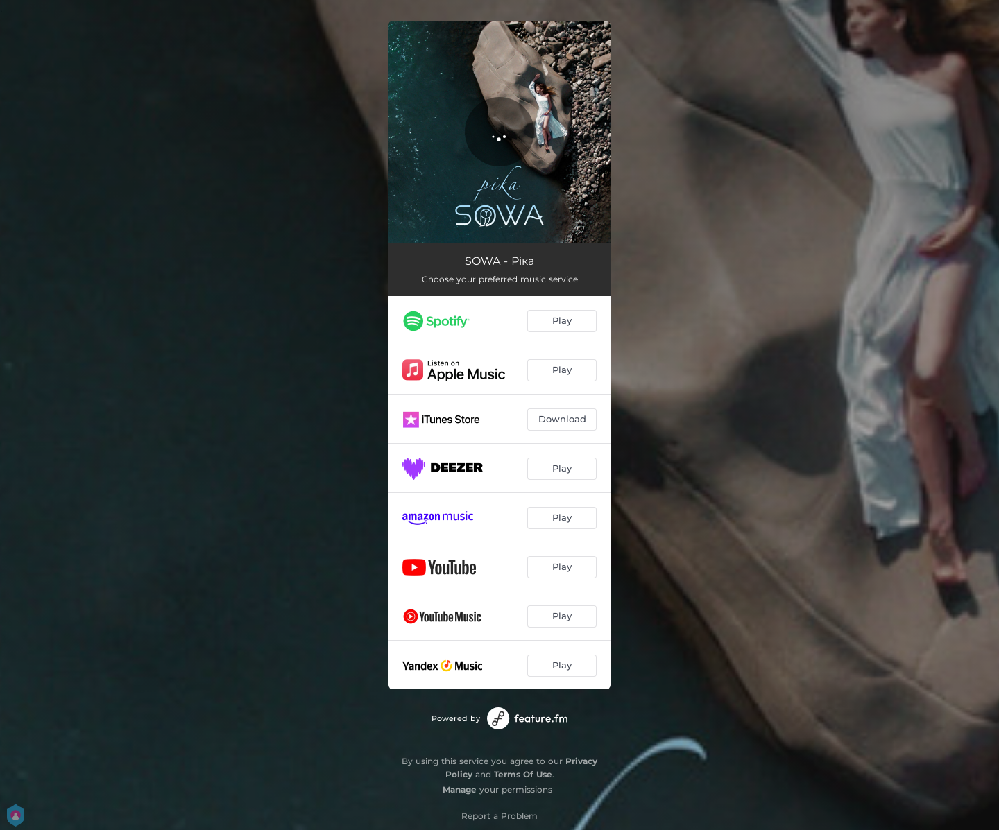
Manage (460, 789)
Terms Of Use (523, 774)
